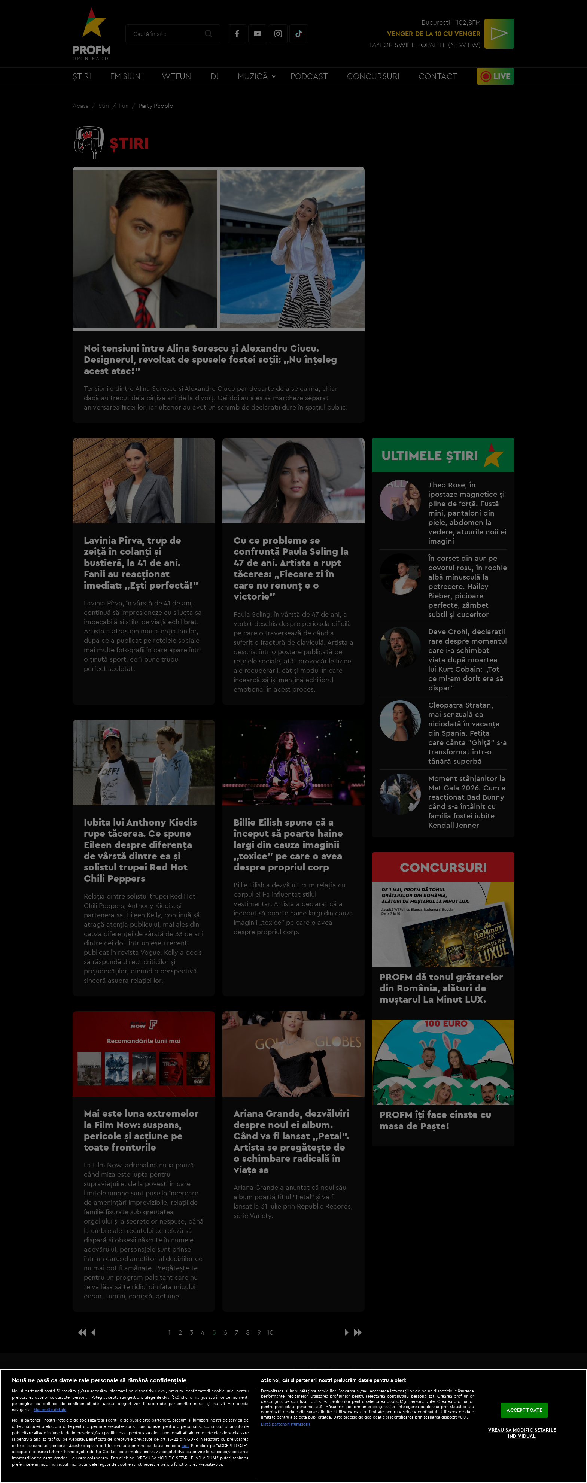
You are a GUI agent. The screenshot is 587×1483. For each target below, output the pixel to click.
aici (185, 1445)
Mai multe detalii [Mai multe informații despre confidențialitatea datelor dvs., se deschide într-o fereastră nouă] (50, 1409)
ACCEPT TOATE (524, 1410)
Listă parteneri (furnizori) (285, 1424)
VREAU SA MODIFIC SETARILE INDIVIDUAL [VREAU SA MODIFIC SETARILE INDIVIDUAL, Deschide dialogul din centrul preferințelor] (522, 1433)
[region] (293, 1426)
